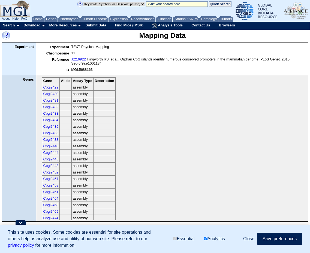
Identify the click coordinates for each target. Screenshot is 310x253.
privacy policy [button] (21, 245)
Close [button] (248, 238)
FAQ (24, 18)
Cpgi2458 (51, 185)
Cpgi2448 (51, 166)
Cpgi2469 (51, 211)
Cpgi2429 (51, 87)
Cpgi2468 (51, 205)
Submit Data (96, 25)
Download (31, 25)
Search (9, 25)
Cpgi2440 (51, 146)
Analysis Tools (167, 25)
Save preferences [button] (280, 238)
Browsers (227, 25)
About (6, 18)
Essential (183, 238)
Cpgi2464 (51, 198)
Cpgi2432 (51, 107)
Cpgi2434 (51, 120)
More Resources (63, 25)
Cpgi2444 (51, 153)
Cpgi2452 (51, 172)
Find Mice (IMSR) (129, 25)
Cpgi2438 (51, 140)
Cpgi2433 (51, 113)
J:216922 (78, 59)
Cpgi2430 (51, 94)
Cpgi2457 (51, 179)
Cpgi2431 (51, 100)
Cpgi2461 (51, 192)
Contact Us (200, 25)
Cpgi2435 (51, 126)
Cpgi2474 (51, 218)
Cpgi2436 (51, 133)
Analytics (214, 238)
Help (15, 18)
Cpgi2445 (51, 159)
